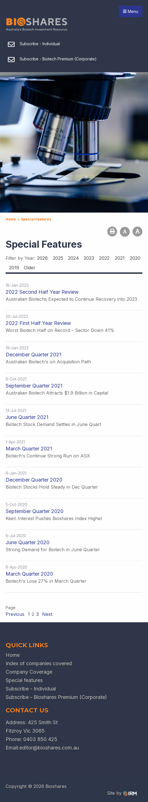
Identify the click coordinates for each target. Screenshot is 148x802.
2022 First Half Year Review (38, 323)
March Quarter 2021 (29, 449)
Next (46, 614)
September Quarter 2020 (34, 511)
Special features (24, 680)
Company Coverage (29, 672)
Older (29, 267)
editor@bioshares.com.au (49, 748)
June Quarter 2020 (27, 542)
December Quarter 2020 (34, 480)
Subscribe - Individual (31, 689)
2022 (104, 258)
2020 (135, 258)
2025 (58, 258)
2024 (73, 258)
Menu (130, 11)
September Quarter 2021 (34, 386)
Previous (16, 614)
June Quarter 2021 (27, 417)
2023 (89, 258)
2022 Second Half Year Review (42, 292)
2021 (120, 258)
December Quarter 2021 (33, 354)
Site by (122, 793)
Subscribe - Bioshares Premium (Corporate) (56, 697)
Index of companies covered (39, 663)
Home (13, 655)
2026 (42, 258)
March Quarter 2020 (29, 574)
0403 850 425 (40, 739)
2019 (14, 267)
